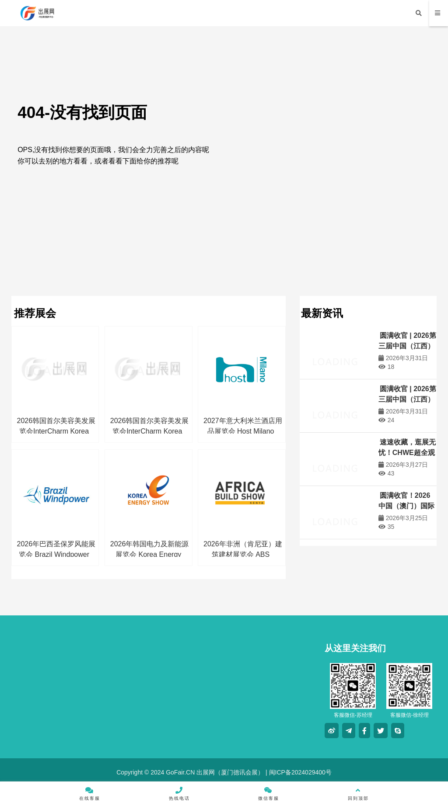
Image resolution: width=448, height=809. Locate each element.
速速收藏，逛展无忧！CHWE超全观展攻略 (407, 452)
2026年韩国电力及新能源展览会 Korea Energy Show (149, 554)
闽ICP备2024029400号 (299, 772)
